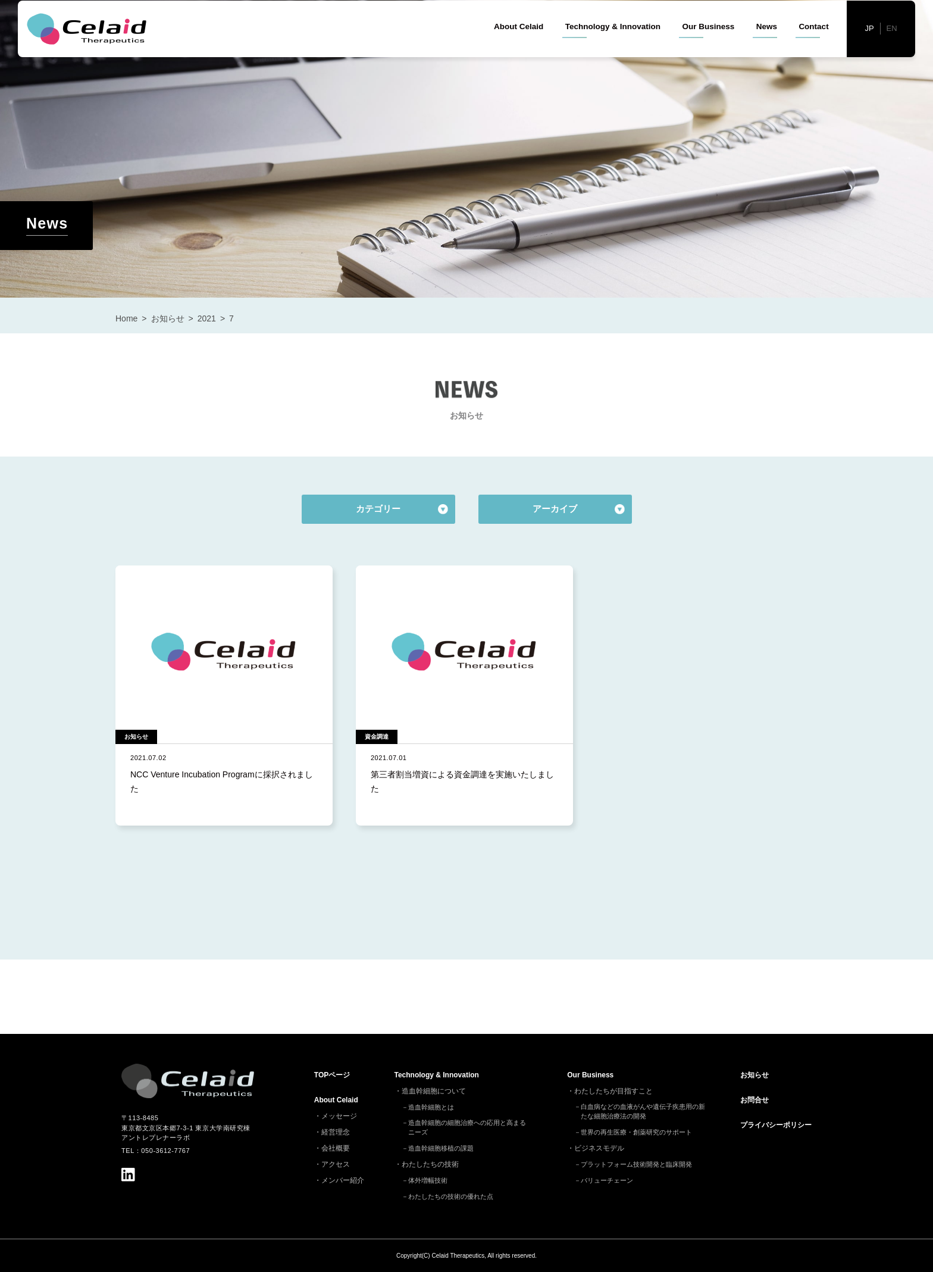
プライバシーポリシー (776, 1125)
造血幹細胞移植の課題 (441, 1148)
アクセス (335, 1164)
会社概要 (335, 1148)
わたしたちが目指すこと (613, 1091)
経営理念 (335, 1132)
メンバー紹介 (342, 1180)
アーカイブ (555, 509)
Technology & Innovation (612, 47)
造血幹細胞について (434, 1091)
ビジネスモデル (599, 1148)
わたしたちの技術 (430, 1164)
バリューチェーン (607, 1180)
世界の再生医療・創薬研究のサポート (636, 1132)
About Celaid (518, 47)
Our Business (708, 47)
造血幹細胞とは (431, 1107)
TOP (332, 1075)
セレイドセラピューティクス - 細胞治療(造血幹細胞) (89, 49)
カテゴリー (378, 509)
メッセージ (339, 1116)
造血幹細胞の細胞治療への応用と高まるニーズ (467, 1127)
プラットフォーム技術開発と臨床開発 (636, 1164)
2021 (207, 318)
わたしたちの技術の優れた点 (450, 1196)
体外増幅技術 (427, 1180)
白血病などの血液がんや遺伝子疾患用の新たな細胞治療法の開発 (643, 1111)
